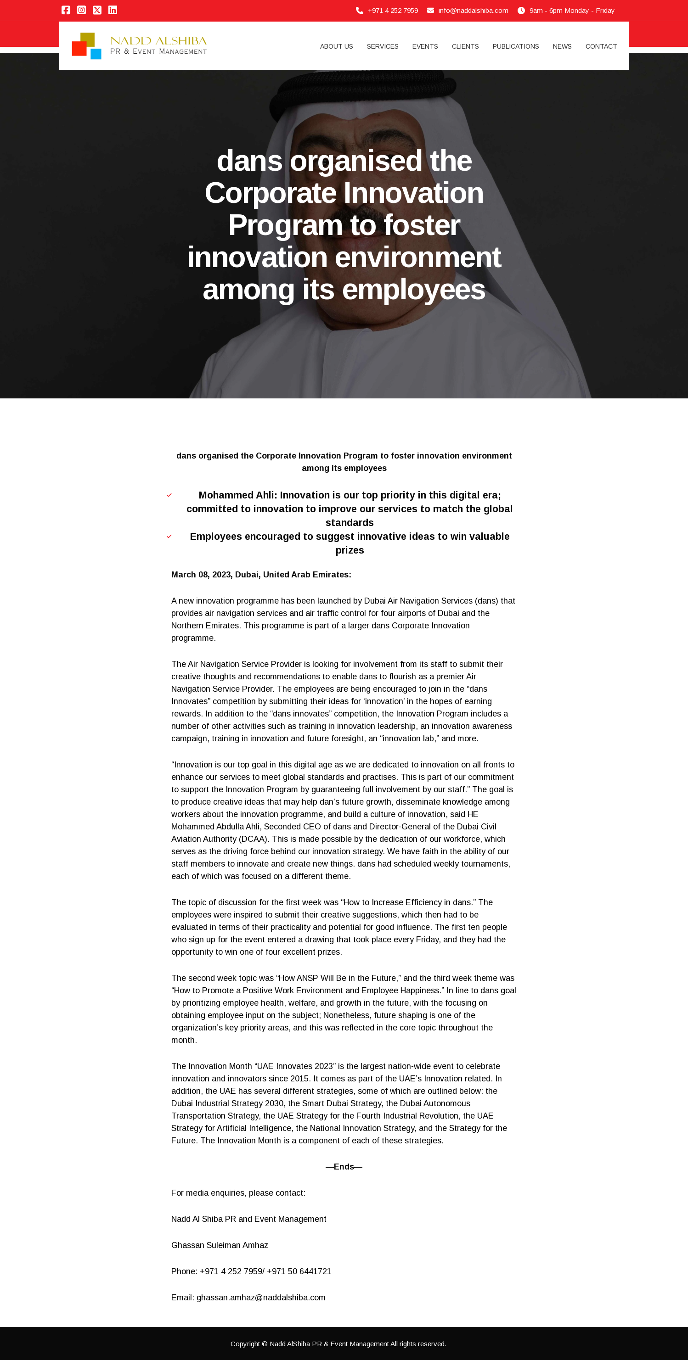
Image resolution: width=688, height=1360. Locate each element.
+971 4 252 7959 (393, 10)
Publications (516, 46)
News (562, 46)
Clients (465, 46)
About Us (336, 46)
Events (425, 46)
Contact (601, 46)
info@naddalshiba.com (473, 10)
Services (383, 46)
